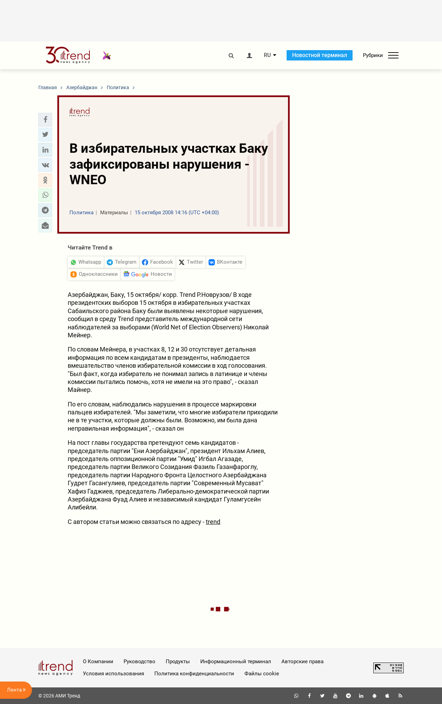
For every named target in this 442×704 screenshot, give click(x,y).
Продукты (178, 661)
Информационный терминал (235, 661)
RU (267, 55)
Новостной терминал (319, 55)
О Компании (98, 661)
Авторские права (302, 661)
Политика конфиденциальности (194, 673)
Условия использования (113, 673)
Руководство (139, 661)
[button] (45, 119)
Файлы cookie (261, 673)
